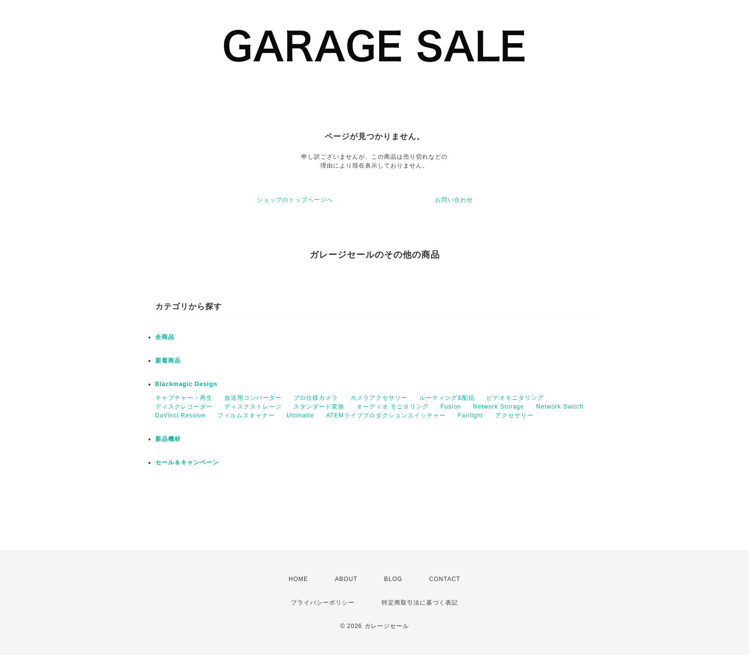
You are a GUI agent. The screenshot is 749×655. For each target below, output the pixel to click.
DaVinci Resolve (180, 415)
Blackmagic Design (186, 384)
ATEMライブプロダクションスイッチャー (386, 415)
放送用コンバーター (253, 397)
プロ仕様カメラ (315, 397)
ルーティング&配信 (447, 397)
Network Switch (559, 406)
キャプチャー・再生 (184, 397)
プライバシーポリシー (323, 602)
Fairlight (470, 415)
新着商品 (168, 360)
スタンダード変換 (318, 406)
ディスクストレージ (253, 406)
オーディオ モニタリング (393, 406)
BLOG (393, 579)
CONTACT (444, 579)
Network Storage (498, 406)
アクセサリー (514, 415)
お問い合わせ (454, 199)
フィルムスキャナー (246, 415)
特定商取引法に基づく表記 (420, 602)
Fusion (450, 406)
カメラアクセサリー (379, 397)
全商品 (164, 337)
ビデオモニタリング (515, 397)
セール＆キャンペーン (187, 462)
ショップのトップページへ (295, 199)
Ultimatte (300, 415)
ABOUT (346, 579)
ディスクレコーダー (184, 406)
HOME (298, 579)
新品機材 (168, 439)
